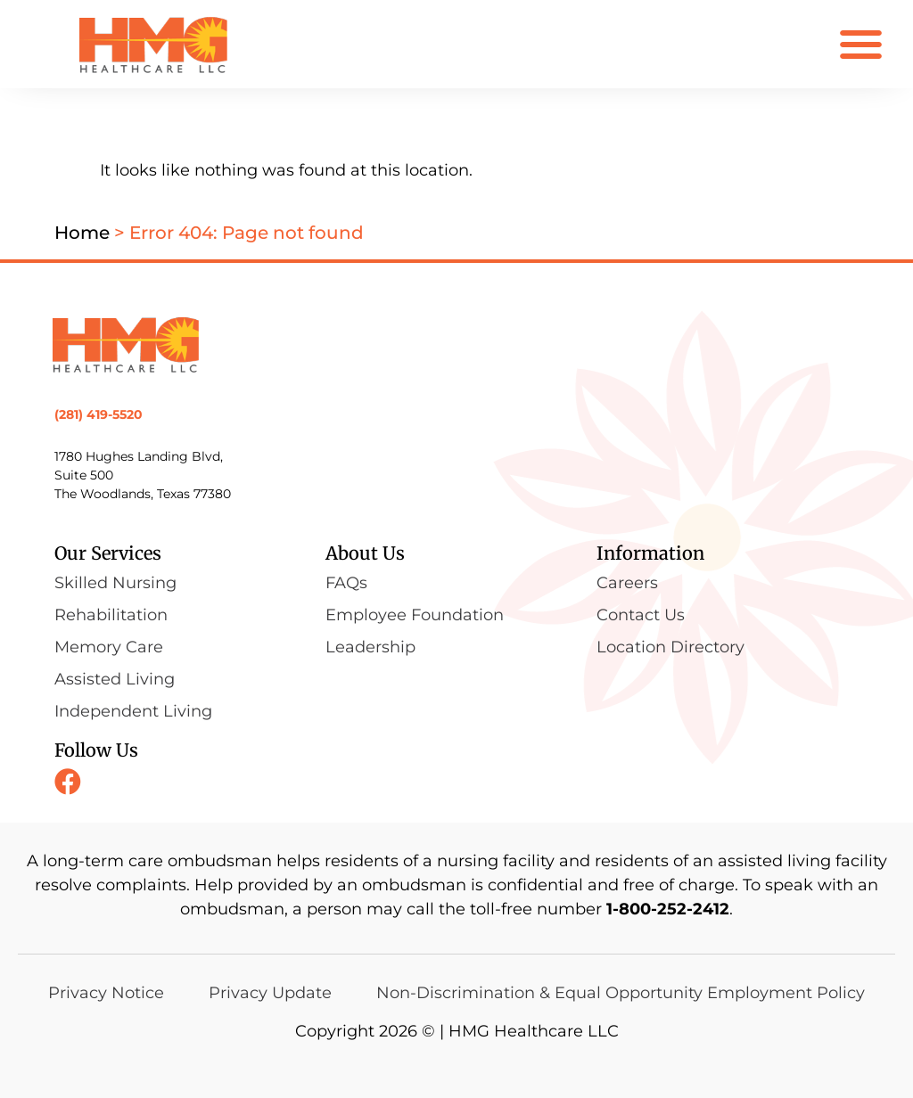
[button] (861, 44)
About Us (365, 553)
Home (82, 232)
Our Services (107, 553)
